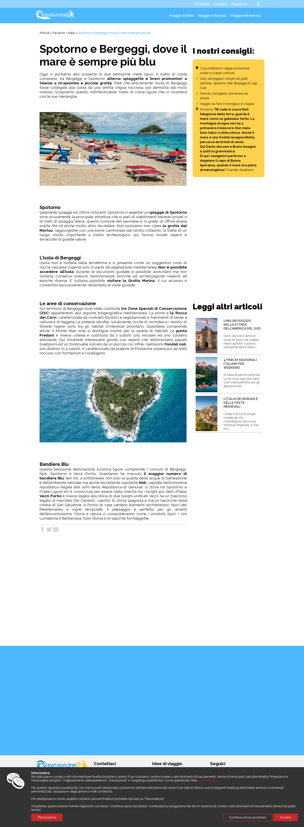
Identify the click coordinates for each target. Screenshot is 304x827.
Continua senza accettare (247, 817)
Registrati (239, 3)
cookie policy (207, 780)
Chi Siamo (202, 3)
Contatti (220, 3)
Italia (71, 33)
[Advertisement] (229, 239)
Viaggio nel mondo (245, 15)
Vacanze (58, 33)
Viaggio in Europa (212, 15)
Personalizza (47, 817)
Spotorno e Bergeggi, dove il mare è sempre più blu (114, 33)
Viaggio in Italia (181, 15)
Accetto (285, 817)
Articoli (44, 33)
